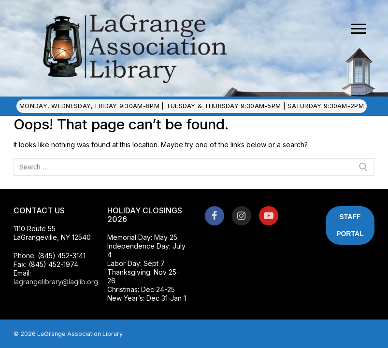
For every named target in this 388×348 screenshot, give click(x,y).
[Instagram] (241, 215)
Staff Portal (350, 225)
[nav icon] (358, 29)
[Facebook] (214, 215)
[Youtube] (268, 215)
